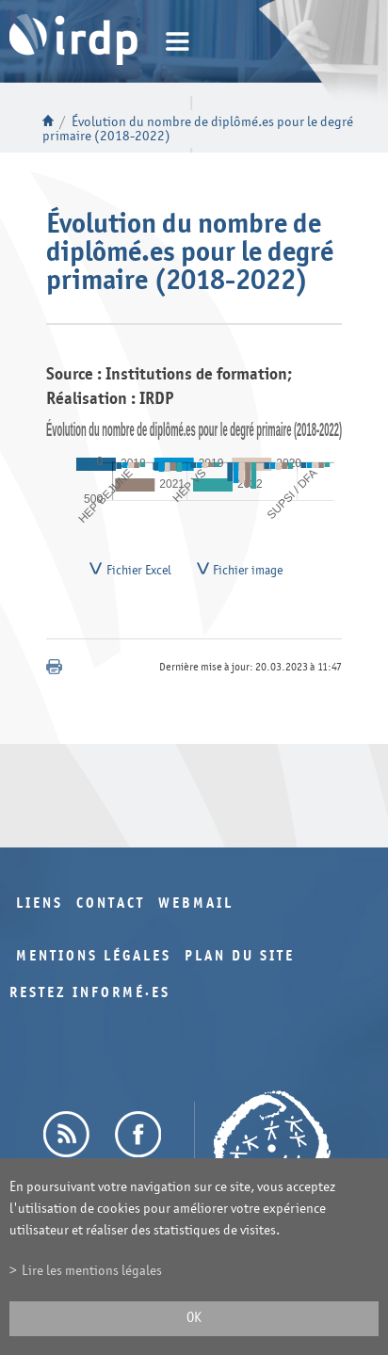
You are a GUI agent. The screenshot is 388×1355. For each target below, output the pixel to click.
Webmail (196, 908)
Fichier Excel (138, 572)
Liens (39, 908)
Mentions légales (93, 961)
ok (194, 1318)
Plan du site (240, 961)
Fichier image (248, 572)
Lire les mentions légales (92, 1271)
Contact (110, 908)
